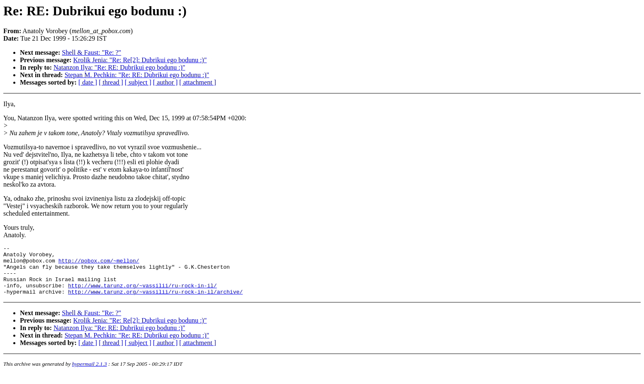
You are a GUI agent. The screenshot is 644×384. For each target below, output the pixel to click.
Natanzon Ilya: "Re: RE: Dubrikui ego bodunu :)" (119, 67)
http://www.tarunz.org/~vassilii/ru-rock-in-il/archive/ (155, 301)
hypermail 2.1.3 (89, 374)
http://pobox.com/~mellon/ (98, 264)
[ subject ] (138, 82)
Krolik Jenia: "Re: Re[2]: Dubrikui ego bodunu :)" (140, 59)
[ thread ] (111, 82)
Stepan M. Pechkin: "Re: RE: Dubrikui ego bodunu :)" (137, 74)
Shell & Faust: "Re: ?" (91, 52)
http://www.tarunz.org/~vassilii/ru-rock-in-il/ (142, 294)
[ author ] (165, 82)
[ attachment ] (197, 82)
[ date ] (87, 82)
